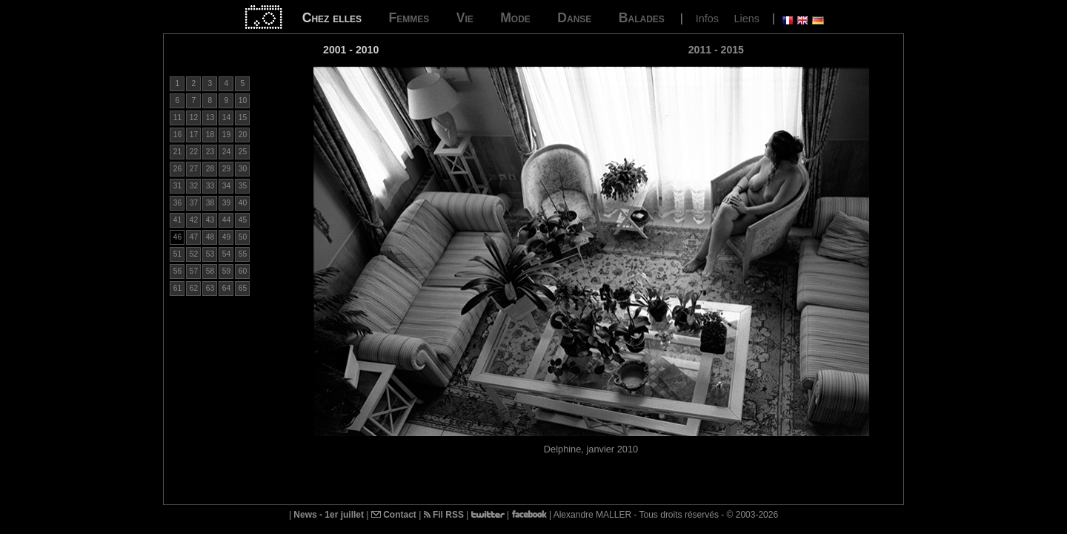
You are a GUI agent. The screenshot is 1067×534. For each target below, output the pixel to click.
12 (194, 117)
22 (194, 152)
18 (210, 135)
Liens (746, 18)
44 (226, 220)
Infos (707, 18)
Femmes (408, 17)
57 (194, 271)
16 (177, 135)
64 (226, 288)
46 (177, 237)
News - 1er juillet (328, 515)
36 (177, 203)
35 (243, 186)
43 (210, 220)
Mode (515, 17)
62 (194, 288)
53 (210, 254)
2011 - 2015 (716, 50)
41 (177, 220)
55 (243, 254)
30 (243, 169)
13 (210, 117)
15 (243, 117)
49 (226, 237)
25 (243, 152)
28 (210, 169)
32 (194, 186)
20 (243, 135)
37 (194, 203)
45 (243, 220)
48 (210, 237)
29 (226, 169)
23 (210, 152)
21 (177, 152)
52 (194, 254)
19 (226, 135)
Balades (642, 17)
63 (210, 288)
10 (243, 100)
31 (177, 186)
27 (194, 169)
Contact (393, 515)
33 (210, 186)
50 (243, 237)
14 (226, 117)
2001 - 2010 (351, 50)
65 (243, 288)
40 (243, 203)
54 (226, 254)
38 (210, 203)
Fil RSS (444, 515)
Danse (574, 17)
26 (177, 169)
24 (226, 152)
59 (226, 271)
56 (177, 271)
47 (194, 237)
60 (243, 271)
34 (226, 186)
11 (177, 117)
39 (226, 203)
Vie (464, 17)
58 (210, 271)
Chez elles (332, 17)
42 (194, 220)
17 (194, 135)
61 (177, 288)
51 (177, 254)
